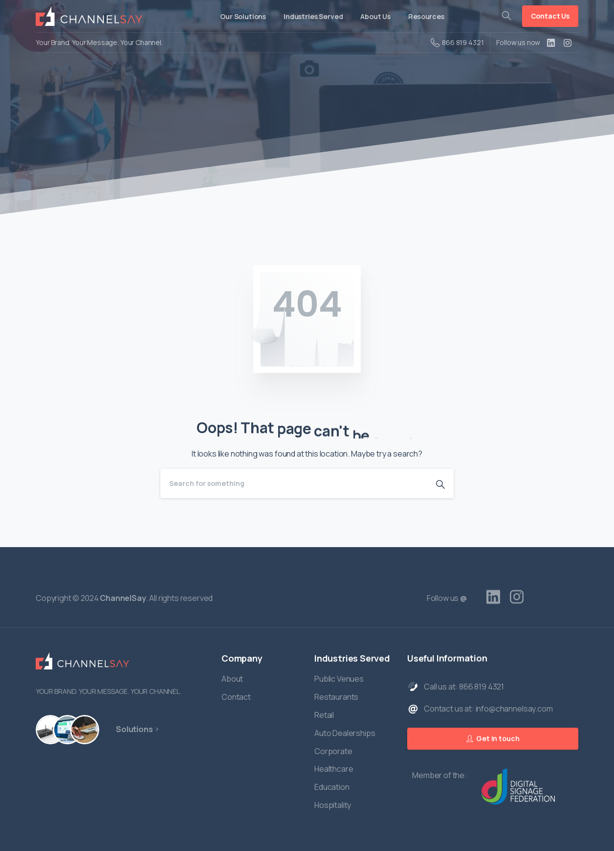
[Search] (293, 483)
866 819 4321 (457, 42)
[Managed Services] (80, 729)
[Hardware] (50, 729)
